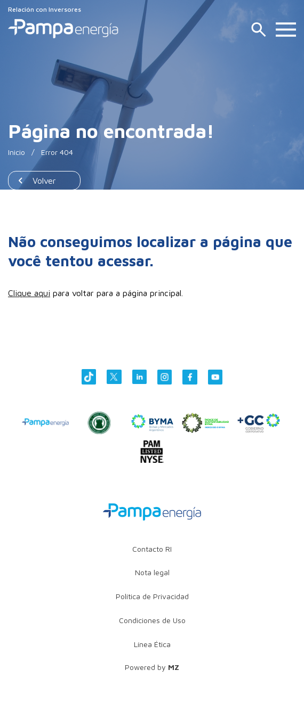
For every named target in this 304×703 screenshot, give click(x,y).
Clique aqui (29, 293)
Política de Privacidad (152, 596)
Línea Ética (152, 644)
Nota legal (152, 572)
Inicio (16, 152)
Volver (44, 180)
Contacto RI (152, 548)
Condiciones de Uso (152, 620)
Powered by (152, 667)
